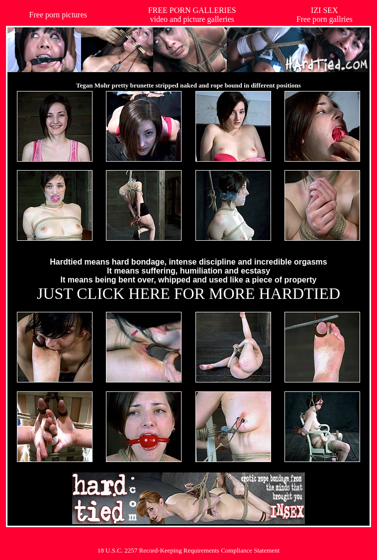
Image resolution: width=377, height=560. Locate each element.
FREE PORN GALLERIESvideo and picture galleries (192, 14)
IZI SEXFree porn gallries (324, 14)
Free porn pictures (58, 14)
